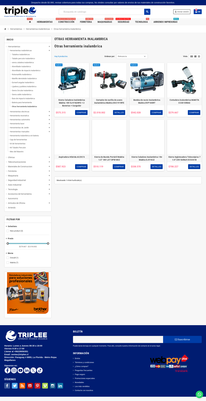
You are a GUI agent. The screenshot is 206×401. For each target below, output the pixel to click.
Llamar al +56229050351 (16, 351)
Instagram (53, 386)
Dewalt (14, 257)
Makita (14, 262)
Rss (22, 386)
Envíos (77, 358)
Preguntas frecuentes (83, 370)
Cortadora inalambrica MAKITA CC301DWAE (184, 101)
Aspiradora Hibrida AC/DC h (72, 157)
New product (16, 230)
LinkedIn (60, 386)
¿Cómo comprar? (81, 366)
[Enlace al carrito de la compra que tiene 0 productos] (198, 11)
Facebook (7, 386)
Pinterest (37, 386)
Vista (185, 56)
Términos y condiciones (84, 362)
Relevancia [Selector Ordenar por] (122, 56)
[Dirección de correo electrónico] (118, 339)
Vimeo (45, 386)
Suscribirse (182, 339)
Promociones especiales (85, 378)
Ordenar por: (109, 56)
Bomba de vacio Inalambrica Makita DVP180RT (146, 101)
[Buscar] (104, 12)
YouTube (30, 386)
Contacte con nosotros (84, 390)
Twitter (15, 386)
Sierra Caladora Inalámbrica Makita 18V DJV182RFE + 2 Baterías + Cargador (71, 103)
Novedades (79, 382)
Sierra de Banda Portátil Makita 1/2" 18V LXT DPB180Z (109, 158)
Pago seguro (80, 374)
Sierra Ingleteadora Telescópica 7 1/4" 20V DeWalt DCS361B (184, 158)
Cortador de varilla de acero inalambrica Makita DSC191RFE (109, 101)
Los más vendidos (82, 386)
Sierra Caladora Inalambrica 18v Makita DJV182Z (146, 158)
